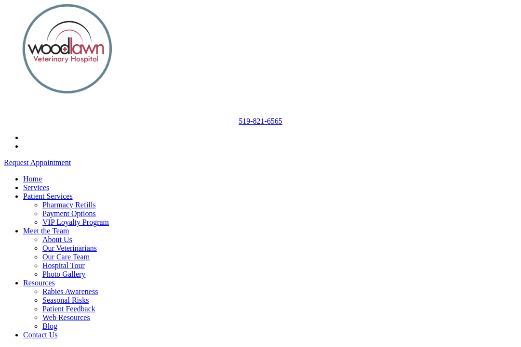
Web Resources (66, 317)
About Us (57, 239)
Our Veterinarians (69, 248)
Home (32, 179)
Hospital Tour (63, 265)
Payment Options (69, 213)
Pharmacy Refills (69, 205)
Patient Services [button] (48, 196)
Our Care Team (66, 257)
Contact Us (40, 335)
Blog (49, 326)
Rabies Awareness (70, 291)
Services (36, 187)
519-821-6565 (260, 121)
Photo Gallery (63, 274)
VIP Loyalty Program (75, 222)
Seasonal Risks (65, 300)
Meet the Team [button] (46, 231)
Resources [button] (39, 283)
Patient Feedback (68, 309)
